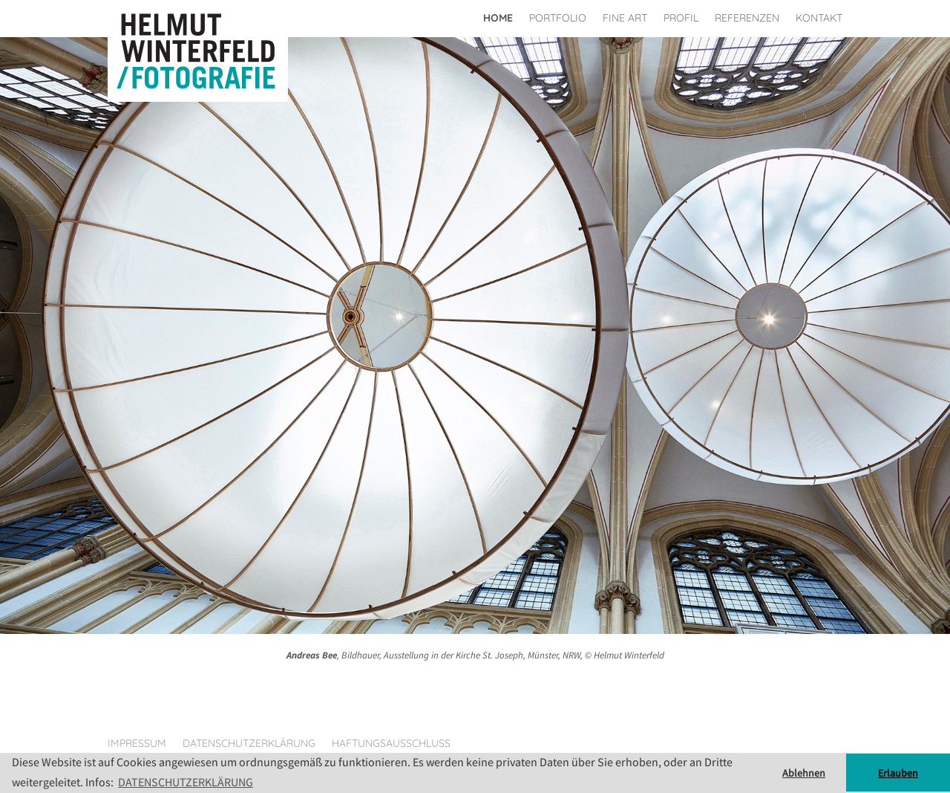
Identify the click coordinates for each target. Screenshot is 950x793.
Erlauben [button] (898, 773)
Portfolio (557, 18)
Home (498, 18)
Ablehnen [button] (803, 773)
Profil (681, 18)
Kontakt (819, 18)
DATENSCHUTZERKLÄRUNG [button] (185, 781)
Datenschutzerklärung (249, 743)
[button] (71, 346)
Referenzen (747, 18)
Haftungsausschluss (391, 743)
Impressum (137, 743)
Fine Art (625, 18)
